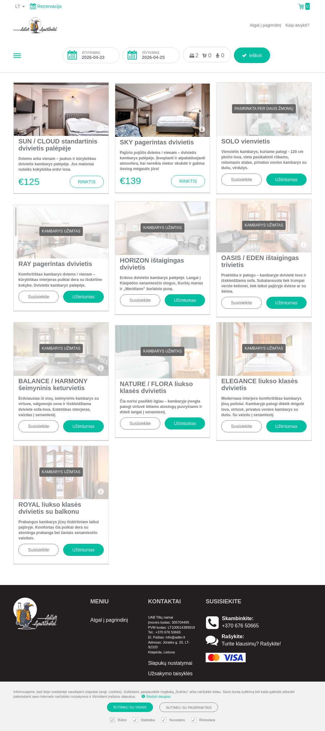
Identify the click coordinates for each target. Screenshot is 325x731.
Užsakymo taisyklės (170, 673)
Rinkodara (204, 720)
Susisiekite (241, 179)
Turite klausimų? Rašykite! (251, 643)
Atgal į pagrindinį (265, 25)
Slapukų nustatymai (170, 663)
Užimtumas (286, 179)
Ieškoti (252, 54)
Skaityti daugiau (156, 696)
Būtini (119, 720)
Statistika (145, 720)
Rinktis (87, 181)
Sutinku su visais (130, 707)
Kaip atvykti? (297, 25)
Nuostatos (174, 720)
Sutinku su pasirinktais (189, 707)
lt (20, 6)
